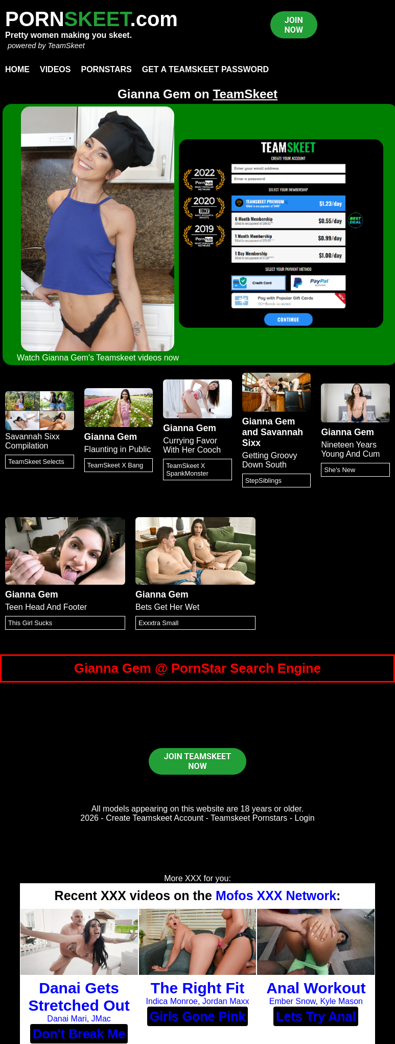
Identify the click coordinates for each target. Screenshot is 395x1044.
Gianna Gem (110, 437)
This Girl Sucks (30, 623)
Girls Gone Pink (198, 1016)
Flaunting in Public (117, 449)
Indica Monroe (172, 1001)
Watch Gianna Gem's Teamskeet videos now (98, 357)
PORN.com (91, 19)
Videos (55, 69)
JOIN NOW (294, 25)
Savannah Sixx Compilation (32, 441)
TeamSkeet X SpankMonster (187, 469)
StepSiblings (263, 480)
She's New (339, 470)
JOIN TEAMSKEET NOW (197, 761)
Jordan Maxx (225, 1001)
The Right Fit (197, 987)
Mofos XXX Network (276, 895)
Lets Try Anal (316, 1016)
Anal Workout (315, 987)
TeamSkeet (66, 45)
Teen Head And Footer (46, 607)
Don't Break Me (79, 1034)
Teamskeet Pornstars (249, 818)
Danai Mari (66, 1018)
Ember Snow (292, 1001)
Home (17, 69)
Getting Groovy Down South (269, 460)
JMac (101, 1018)
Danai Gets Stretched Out (78, 996)
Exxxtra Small (158, 623)
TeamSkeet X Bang (115, 465)
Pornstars (106, 69)
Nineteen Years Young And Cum (350, 449)
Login (305, 818)
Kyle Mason (341, 1001)
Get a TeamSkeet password (205, 69)
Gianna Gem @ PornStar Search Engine (197, 668)
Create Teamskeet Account (154, 818)
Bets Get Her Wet (167, 607)
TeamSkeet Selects (36, 461)
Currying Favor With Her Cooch (192, 445)
